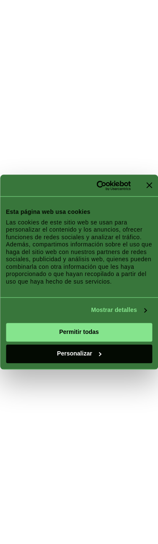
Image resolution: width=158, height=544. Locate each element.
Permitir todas (79, 331)
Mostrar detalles (114, 310)
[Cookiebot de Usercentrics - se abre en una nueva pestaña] (97, 185)
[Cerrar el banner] (149, 186)
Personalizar (79, 353)
